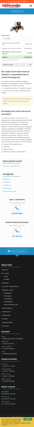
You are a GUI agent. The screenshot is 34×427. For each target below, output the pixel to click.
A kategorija (6, 182)
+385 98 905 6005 (9, 348)
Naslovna (5, 270)
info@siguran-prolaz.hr (10, 353)
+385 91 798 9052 (9, 376)
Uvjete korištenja (13, 425)
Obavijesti (5, 283)
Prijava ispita (6, 315)
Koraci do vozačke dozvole (11, 166)
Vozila (6, 276)
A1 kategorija (7, 185)
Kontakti (6, 279)
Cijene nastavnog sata (10, 191)
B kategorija (6, 179)
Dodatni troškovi (8, 65)
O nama (6, 273)
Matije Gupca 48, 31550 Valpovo (13, 338)
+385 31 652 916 (8, 343)
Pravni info (5, 326)
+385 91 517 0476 (9, 366)
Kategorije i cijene (7, 290)
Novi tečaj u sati (17, 1)
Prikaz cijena (5, 35)
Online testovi (6, 312)
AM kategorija (7, 188)
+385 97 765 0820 (9, 371)
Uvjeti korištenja (7, 322)
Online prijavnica (17, 251)
